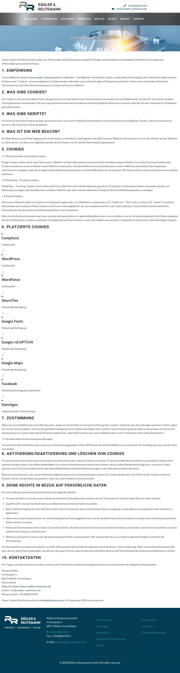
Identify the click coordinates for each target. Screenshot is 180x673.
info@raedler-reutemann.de (129, 8)
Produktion (102, 632)
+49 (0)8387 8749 (135, 5)
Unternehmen (104, 620)
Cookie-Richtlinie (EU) (153, 632)
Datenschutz (148, 620)
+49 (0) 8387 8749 (59, 632)
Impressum (147, 626)
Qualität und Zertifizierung (111, 639)
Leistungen (102, 626)
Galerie (100, 645)
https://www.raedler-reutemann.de (39, 77)
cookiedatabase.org (50, 600)
